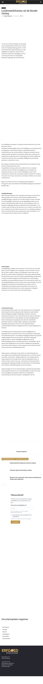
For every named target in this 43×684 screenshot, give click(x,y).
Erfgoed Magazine (8, 16)
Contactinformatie (6, 666)
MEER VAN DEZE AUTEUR (22, 459)
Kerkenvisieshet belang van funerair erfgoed (23, 463)
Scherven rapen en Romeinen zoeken (21, 470)
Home (3, 5)
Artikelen (7, 5)
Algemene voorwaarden (7, 664)
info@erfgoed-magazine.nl (8, 663)
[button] (41, 2)
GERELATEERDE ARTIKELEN (8, 459)
